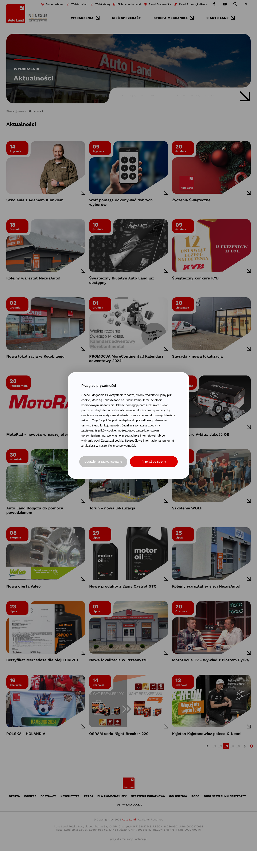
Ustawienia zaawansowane (103, 461)
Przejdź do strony (153, 461)
